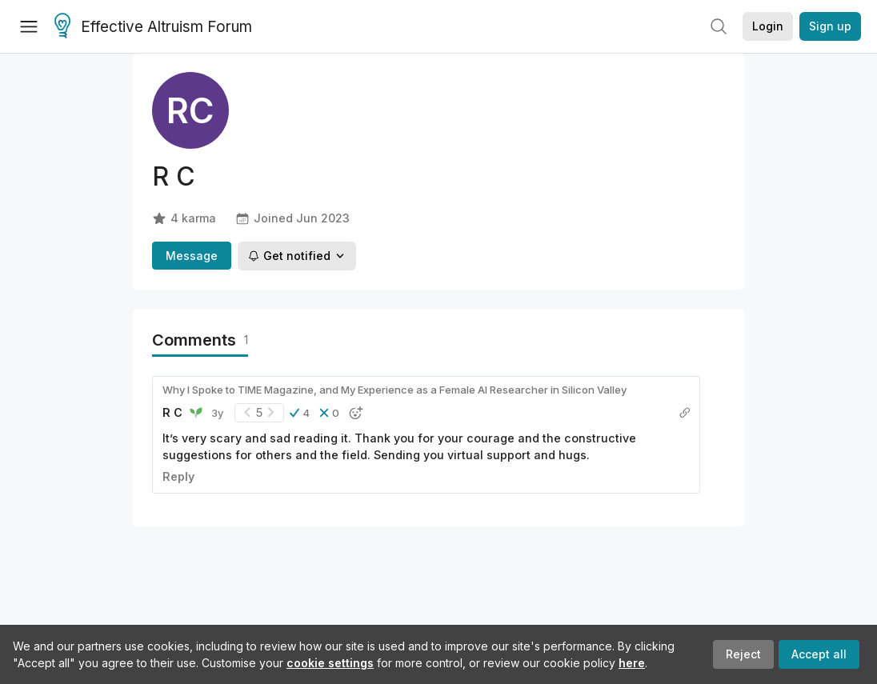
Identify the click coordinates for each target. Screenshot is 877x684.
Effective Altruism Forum (153, 27)
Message (192, 255)
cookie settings (330, 663)
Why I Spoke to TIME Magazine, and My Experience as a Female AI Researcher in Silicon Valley (394, 389)
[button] (300, 412)
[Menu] (29, 26)
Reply (178, 476)
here (632, 663)
